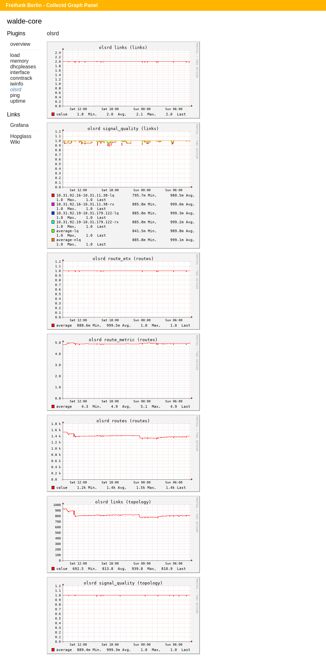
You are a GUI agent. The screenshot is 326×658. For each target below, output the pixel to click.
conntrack (21, 78)
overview (20, 44)
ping (15, 95)
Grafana (19, 125)
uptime (17, 101)
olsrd (15, 89)
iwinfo (16, 84)
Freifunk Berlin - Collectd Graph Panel (52, 5)
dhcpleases (23, 66)
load (15, 55)
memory (19, 61)
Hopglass (21, 136)
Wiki (15, 142)
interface (20, 72)
